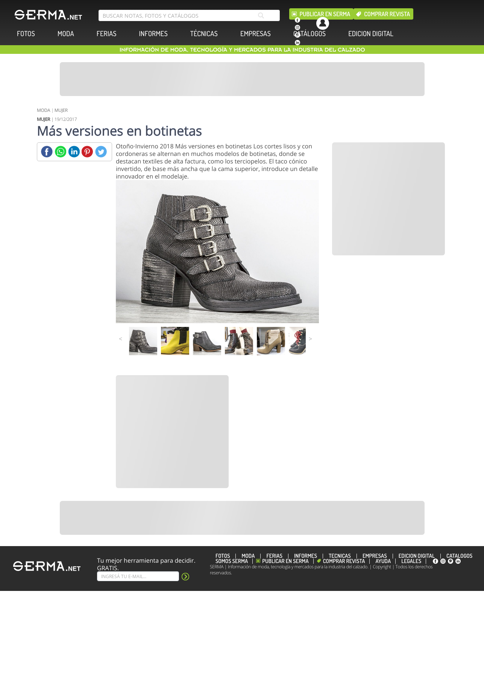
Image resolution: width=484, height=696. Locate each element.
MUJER (61, 110)
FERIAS (107, 33)
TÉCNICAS (204, 33)
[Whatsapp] (60, 151)
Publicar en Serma (325, 14)
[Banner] (242, 79)
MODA (66, 33)
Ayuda (383, 561)
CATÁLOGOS (309, 33)
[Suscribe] (138, 576)
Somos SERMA (231, 561)
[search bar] (189, 15)
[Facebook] (47, 151)
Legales (411, 561)
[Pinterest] (87, 151)
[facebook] (297, 20)
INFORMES (153, 33)
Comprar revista (387, 14)
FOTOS (26, 33)
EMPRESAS (255, 33)
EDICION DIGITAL (370, 33)
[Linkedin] (74, 151)
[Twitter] (101, 151)
